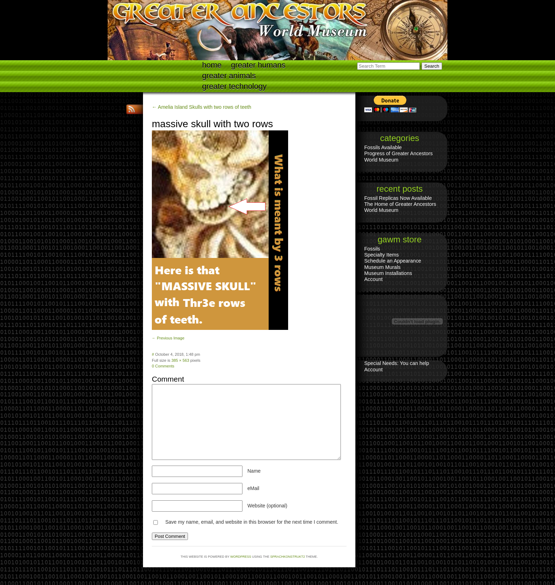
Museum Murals (382, 267)
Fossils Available (383, 147)
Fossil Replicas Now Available (398, 198)
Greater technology (234, 86)
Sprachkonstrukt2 (287, 556)
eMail (253, 488)
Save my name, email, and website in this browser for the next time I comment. (251, 522)
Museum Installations (388, 273)
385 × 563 (180, 360)
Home (212, 65)
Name (254, 471)
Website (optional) (267, 505)
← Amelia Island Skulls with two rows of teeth (201, 107)
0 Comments (163, 366)
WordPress (240, 556)
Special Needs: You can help (396, 363)
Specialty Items (381, 255)
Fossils (372, 249)
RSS (132, 109)
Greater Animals (229, 75)
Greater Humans (258, 65)
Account (373, 279)
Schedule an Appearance (392, 261)
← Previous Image (168, 338)
